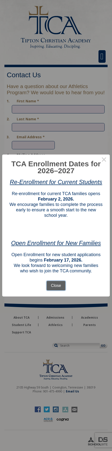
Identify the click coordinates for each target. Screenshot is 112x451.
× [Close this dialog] (104, 160)
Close (56, 285)
